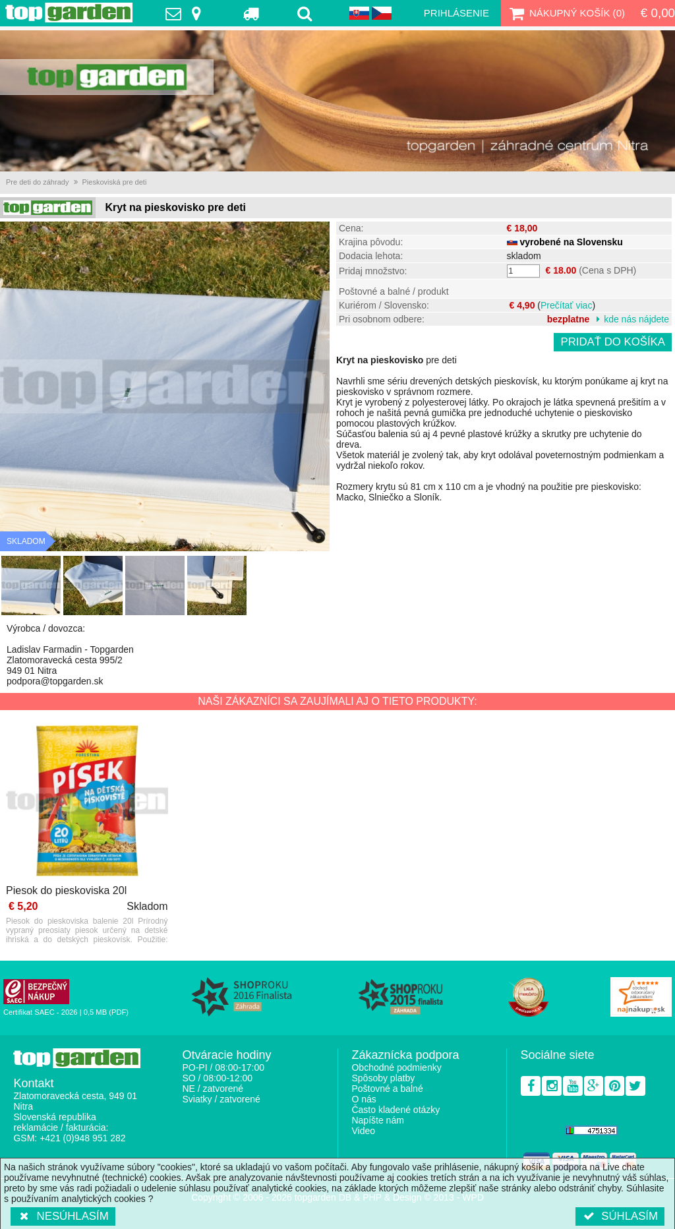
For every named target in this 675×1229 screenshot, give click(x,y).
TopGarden (68, 12)
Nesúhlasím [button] (63, 1216)
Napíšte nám (377, 1120)
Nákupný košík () (565, 13)
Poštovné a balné (387, 1088)
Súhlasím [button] (620, 1216)
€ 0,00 (658, 13)
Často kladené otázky (395, 1109)
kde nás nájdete (636, 319)
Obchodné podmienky (396, 1067)
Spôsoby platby (383, 1078)
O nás (363, 1099)
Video (363, 1130)
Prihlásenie (456, 12)
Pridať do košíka (612, 342)
